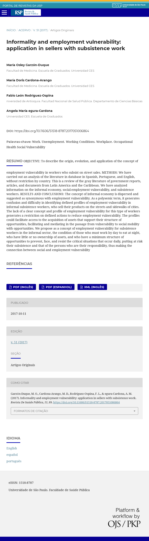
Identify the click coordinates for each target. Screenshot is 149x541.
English (11, 448)
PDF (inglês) (22, 287)
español (12, 455)
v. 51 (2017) (40, 30)
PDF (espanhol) (58, 287)
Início (11, 30)
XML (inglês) (93, 287)
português (13, 461)
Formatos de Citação (31, 411)
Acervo (25, 30)
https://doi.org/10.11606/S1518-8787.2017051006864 (51, 131)
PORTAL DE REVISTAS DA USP (22, 5)
